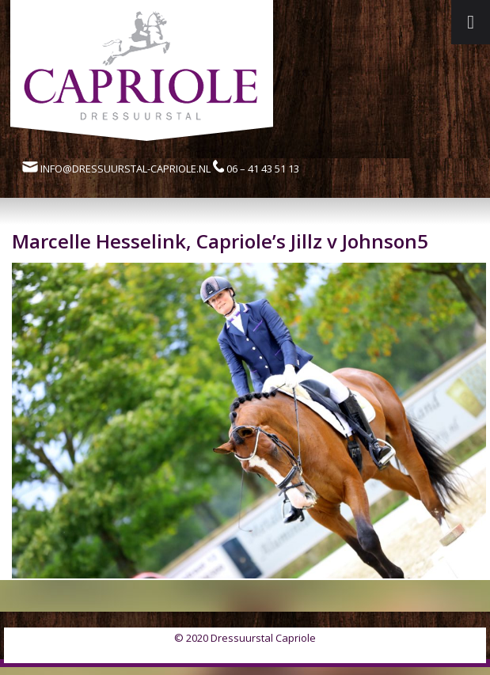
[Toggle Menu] (470, 22)
